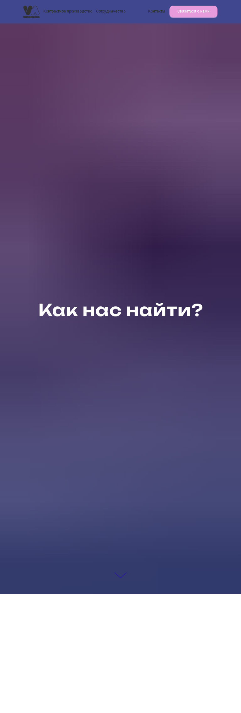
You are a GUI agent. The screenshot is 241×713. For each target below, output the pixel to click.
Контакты (156, 11)
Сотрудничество (111, 11)
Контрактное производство (67, 11)
